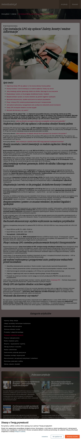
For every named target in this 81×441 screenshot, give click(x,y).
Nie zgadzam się (57, 436)
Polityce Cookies (19, 431)
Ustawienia (45, 436)
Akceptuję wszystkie (72, 436)
